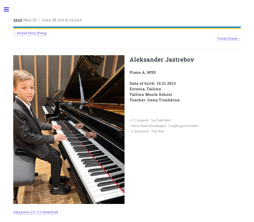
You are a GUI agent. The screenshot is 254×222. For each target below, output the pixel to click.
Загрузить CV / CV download (35, 212)
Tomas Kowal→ (228, 38)
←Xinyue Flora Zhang (29, 33)
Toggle (9, 9)
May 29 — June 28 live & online (47, 20)
